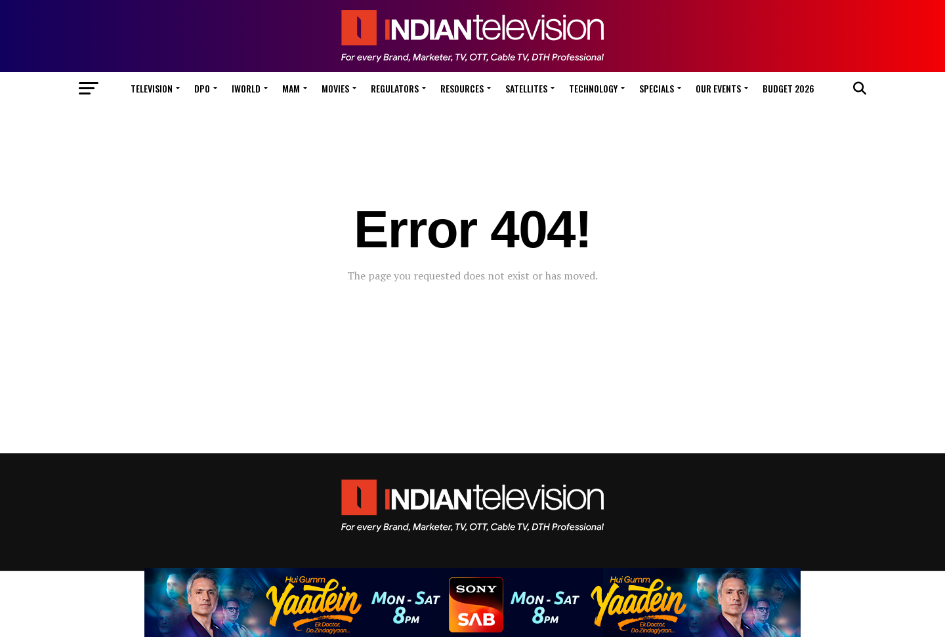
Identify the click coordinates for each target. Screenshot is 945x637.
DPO (202, 88)
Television (152, 88)
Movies (335, 88)
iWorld (246, 88)
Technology (593, 88)
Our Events (718, 88)
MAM (291, 88)
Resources (462, 88)
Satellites (526, 88)
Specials (656, 88)
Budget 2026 (788, 88)
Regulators (395, 88)
